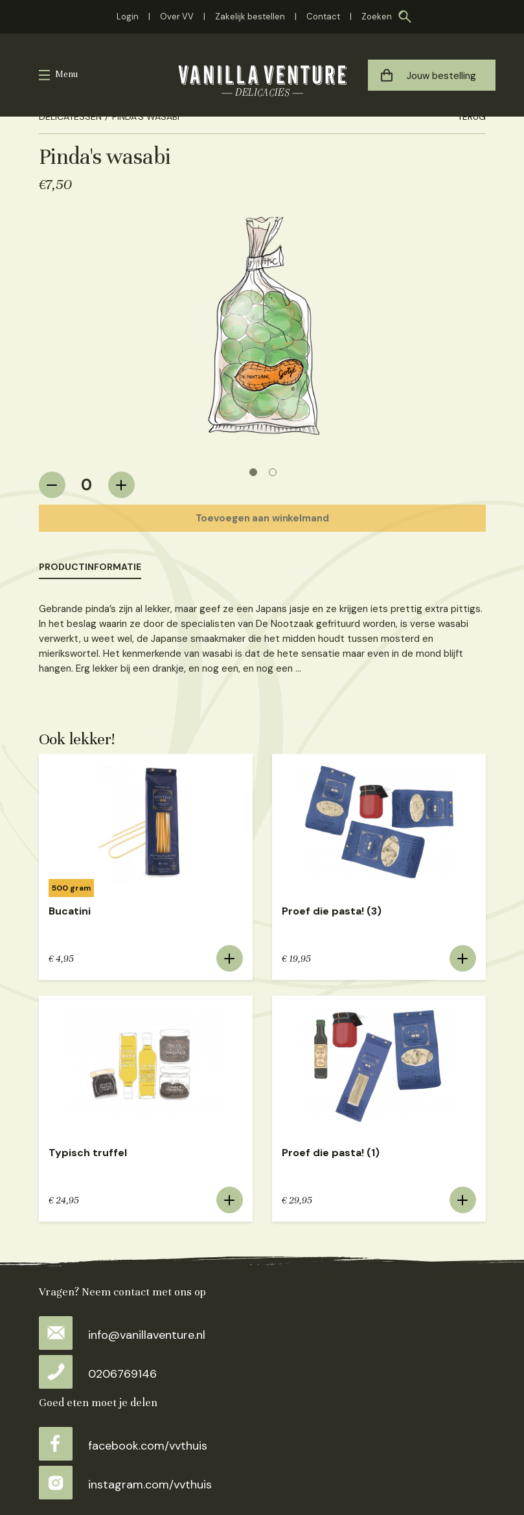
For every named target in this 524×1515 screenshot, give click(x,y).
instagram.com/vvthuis (125, 1484)
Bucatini (70, 911)
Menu (66, 74)
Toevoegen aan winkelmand (262, 518)
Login (128, 16)
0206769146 (98, 1374)
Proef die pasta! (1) (331, 1152)
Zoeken (376, 16)
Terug (471, 116)
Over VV (177, 16)
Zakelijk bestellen (250, 16)
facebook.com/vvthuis (123, 1445)
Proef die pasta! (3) (332, 911)
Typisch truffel (88, 1152)
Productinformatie (90, 567)
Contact (323, 16)
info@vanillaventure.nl (122, 1335)
